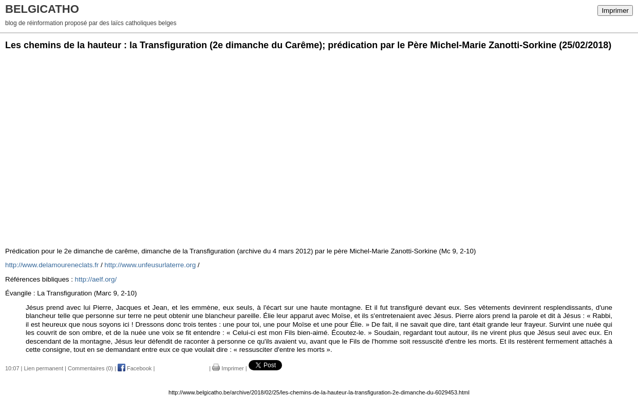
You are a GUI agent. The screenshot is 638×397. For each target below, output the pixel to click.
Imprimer (615, 10)
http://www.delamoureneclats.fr (52, 265)
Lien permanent (43, 368)
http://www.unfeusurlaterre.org (150, 265)
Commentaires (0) (90, 368)
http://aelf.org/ (96, 279)
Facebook (135, 368)
